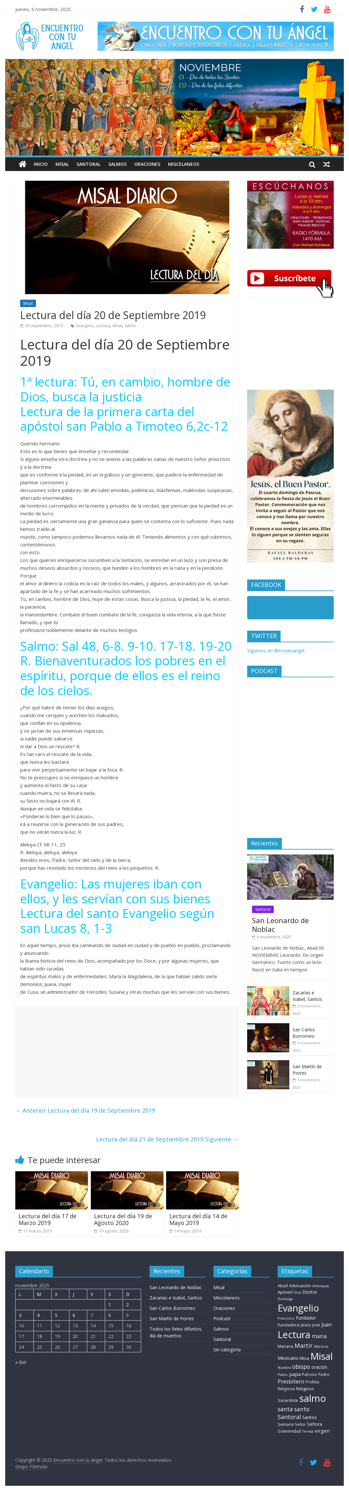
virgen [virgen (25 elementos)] (322, 1430)
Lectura (103, 325)
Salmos (117, 164)
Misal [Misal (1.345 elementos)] (321, 1356)
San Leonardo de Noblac (280, 924)
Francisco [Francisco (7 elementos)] (286, 1318)
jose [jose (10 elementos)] (316, 1325)
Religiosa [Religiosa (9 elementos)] (286, 1388)
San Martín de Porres (172, 1318)
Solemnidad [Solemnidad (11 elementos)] (289, 1431)
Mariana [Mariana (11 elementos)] (285, 1346)
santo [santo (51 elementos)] (301, 1409)
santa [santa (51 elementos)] (285, 1409)
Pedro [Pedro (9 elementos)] (324, 1374)
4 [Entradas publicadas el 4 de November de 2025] (38, 1315)
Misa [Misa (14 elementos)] (304, 1358)
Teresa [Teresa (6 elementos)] (307, 1431)
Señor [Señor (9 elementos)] (300, 1424)
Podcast (222, 1318)
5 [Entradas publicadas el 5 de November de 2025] (56, 1315)
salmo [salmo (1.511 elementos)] (312, 1398)
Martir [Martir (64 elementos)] (304, 1345)
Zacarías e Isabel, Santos (307, 996)
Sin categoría (227, 1349)
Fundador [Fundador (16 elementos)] (306, 1318)
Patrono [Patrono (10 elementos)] (309, 1374)
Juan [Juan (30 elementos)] (326, 1324)
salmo (130, 325)
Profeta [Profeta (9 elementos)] (312, 1381)
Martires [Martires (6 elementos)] (321, 1346)
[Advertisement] (126, 1050)
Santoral (89, 164)
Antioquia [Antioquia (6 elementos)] (320, 1286)
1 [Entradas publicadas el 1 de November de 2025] (109, 1304)
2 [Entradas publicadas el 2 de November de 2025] (127, 1304)
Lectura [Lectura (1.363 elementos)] (294, 1334)
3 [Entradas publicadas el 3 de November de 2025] (20, 1315)
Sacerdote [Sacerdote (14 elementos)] (288, 1400)
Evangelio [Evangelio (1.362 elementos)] (298, 1307)
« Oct (20, 1362)
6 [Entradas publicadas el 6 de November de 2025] (74, 1315)
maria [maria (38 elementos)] (319, 1336)
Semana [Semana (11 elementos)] (286, 1424)
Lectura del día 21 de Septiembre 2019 (167, 1139)
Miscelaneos (183, 164)
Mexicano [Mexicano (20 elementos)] (288, 1358)
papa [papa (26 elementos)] (295, 1374)
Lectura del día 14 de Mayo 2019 (198, 1219)
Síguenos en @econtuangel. (276, 650)
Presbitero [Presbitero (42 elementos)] (291, 1381)
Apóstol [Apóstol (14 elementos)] (285, 1292)
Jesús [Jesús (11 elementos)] (306, 1325)
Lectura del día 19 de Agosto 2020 (123, 1219)
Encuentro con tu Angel (286, 609)
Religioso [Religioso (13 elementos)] (305, 1389)
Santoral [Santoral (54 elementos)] (289, 1417)
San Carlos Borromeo (304, 1032)
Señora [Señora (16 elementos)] (314, 1424)
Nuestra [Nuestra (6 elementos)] (284, 1367)
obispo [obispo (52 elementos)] (301, 1366)
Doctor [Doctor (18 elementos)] (309, 1292)
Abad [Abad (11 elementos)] (283, 1286)
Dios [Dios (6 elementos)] (297, 1292)
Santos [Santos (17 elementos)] (309, 1417)
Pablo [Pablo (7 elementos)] (283, 1374)
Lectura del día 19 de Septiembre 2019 (85, 1110)
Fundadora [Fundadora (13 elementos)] (288, 1325)
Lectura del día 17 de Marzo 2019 (47, 1219)
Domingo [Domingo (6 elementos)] (285, 1299)
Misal (62, 164)
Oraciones (147, 164)
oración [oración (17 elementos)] (319, 1367)
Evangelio (85, 325)
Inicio (41, 164)
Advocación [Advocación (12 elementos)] (300, 1286)
